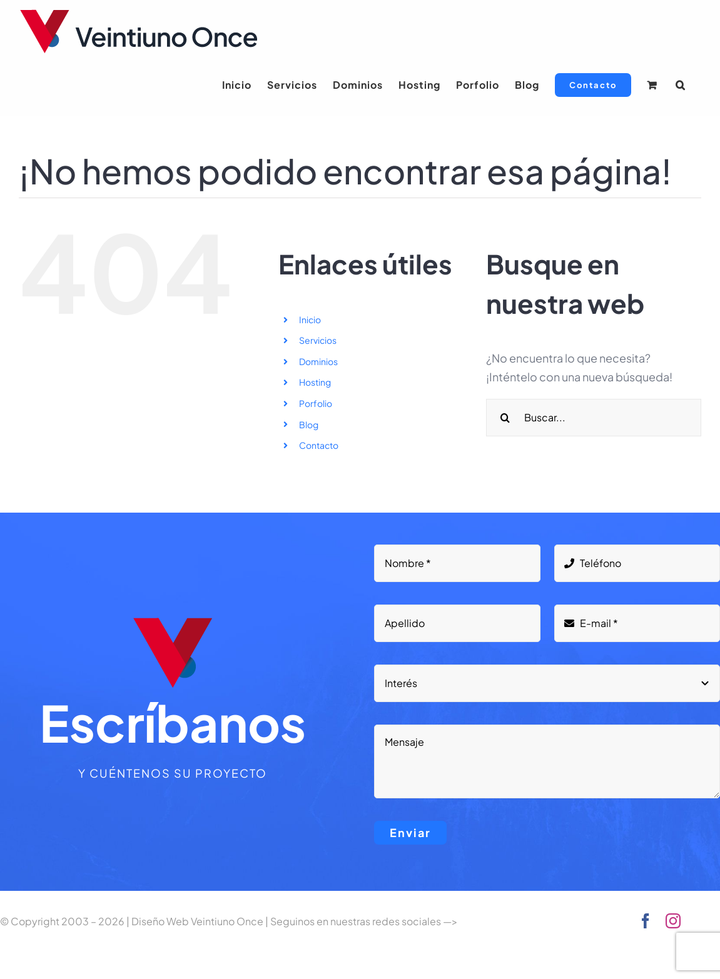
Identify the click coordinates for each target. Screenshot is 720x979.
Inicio (310, 319)
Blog (308, 424)
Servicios (318, 340)
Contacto (318, 445)
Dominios (318, 361)
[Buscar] (505, 417)
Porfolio (315, 403)
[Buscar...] (593, 417)
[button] (681, 85)
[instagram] (673, 920)
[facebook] (645, 920)
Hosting (315, 382)
